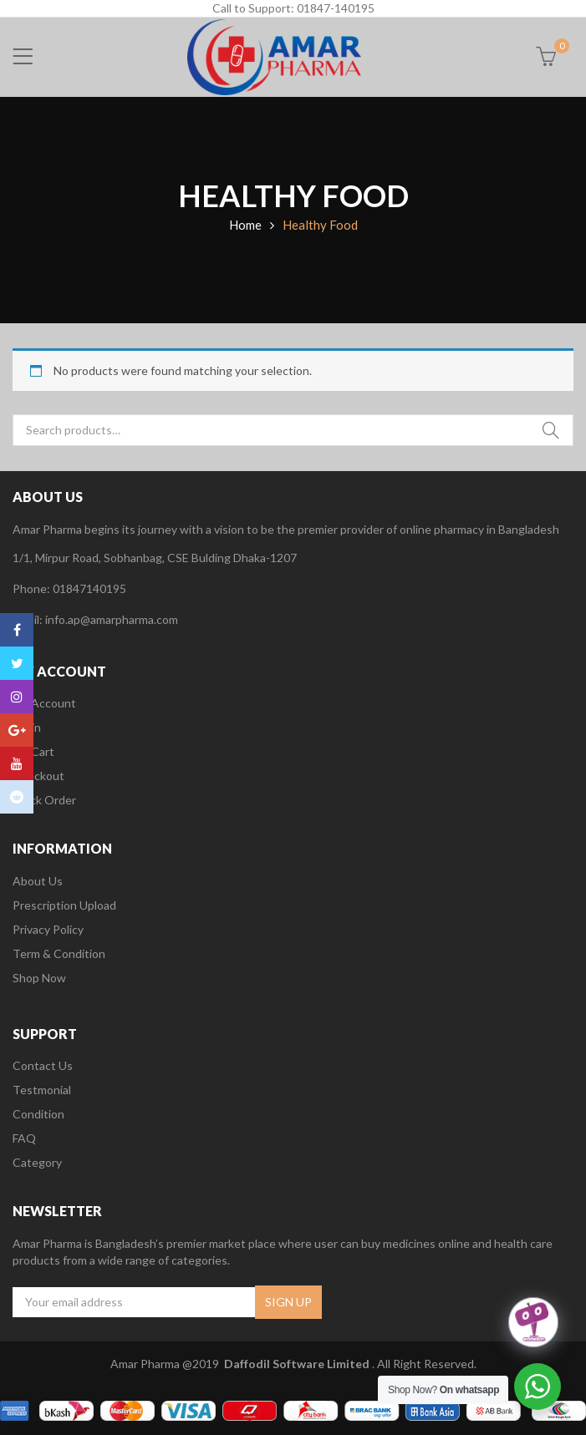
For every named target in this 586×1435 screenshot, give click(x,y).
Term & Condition (59, 953)
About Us (38, 881)
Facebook (17, 630)
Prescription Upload (64, 905)
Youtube (17, 763)
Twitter (17, 663)
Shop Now (39, 978)
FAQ (24, 1138)
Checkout (38, 775)
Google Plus (17, 730)
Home (245, 224)
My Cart (33, 751)
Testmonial (42, 1090)
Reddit (16, 797)
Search (551, 430)
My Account (44, 703)
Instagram (17, 696)
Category (37, 1162)
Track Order (44, 800)
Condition (38, 1114)
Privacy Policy (48, 929)
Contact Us (43, 1065)
